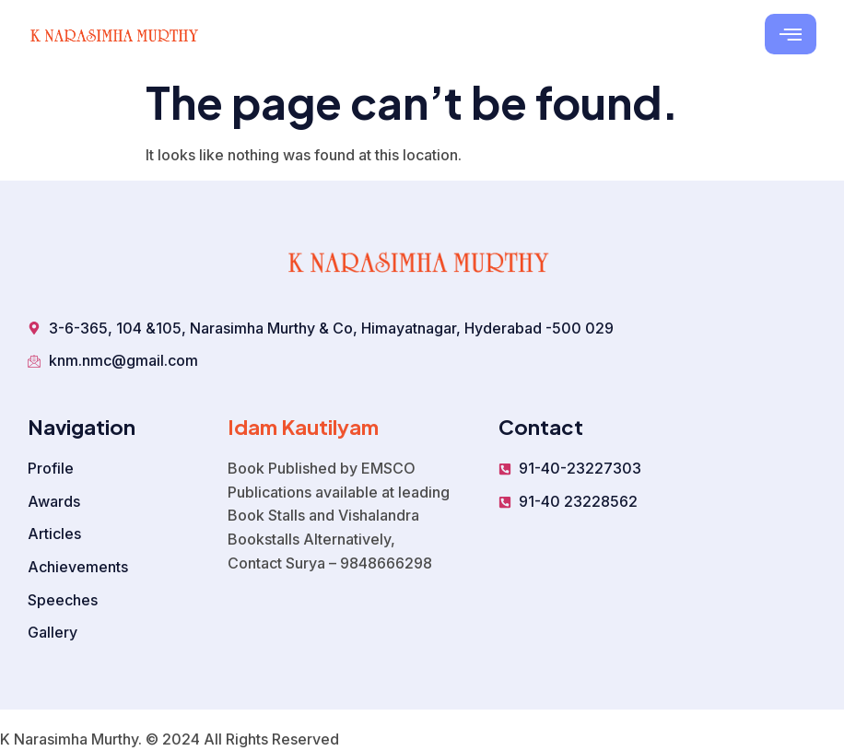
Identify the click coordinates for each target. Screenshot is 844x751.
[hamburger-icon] (790, 34)
